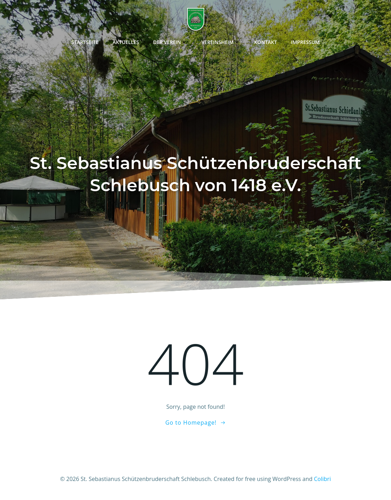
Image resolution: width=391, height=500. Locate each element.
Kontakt (265, 42)
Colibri (322, 479)
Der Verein (170, 42)
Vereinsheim (220, 42)
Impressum (305, 42)
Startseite (85, 42)
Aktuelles (126, 42)
